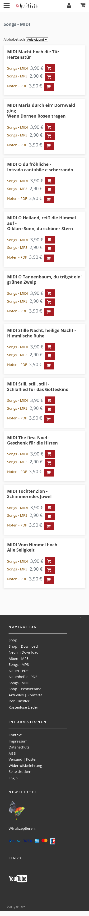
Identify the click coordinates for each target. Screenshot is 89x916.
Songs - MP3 (17, 76)
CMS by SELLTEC (16, 907)
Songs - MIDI (17, 68)
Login (13, 777)
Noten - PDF (17, 85)
